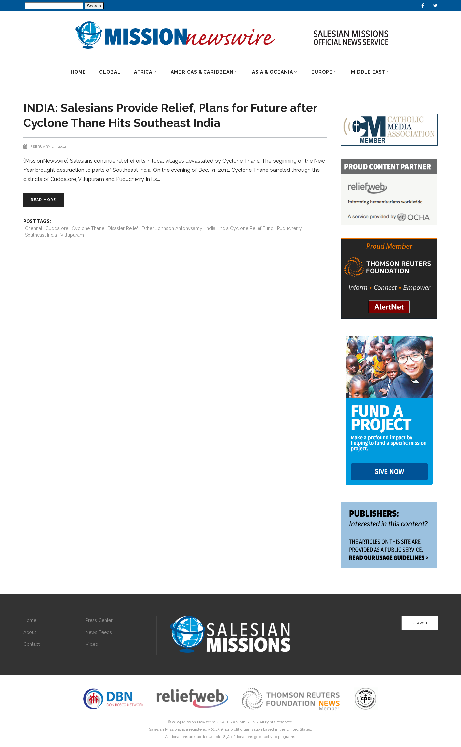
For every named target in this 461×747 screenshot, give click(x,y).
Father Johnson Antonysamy (171, 228)
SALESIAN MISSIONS (239, 722)
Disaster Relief (123, 228)
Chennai (33, 228)
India (210, 228)
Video (92, 644)
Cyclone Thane (88, 228)
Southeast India (41, 235)
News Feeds (99, 632)
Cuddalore (56, 228)
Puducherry (289, 228)
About (29, 632)
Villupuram (72, 235)
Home (29, 620)
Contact (31, 644)
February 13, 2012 (48, 146)
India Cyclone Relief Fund (246, 228)
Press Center (99, 620)
